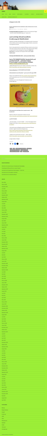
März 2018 (4, 321)
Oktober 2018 (4, 310)
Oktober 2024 (4, 197)
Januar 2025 (4, 192)
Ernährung (22, 26)
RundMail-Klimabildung (14, 151)
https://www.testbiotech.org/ (18, 63)
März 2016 (4, 359)
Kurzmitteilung (13, 29)
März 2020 (4, 278)
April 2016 (4, 357)
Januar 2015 (4, 389)
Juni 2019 (3, 293)
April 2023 (4, 220)
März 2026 (4, 182)
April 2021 (4, 257)
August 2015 (4, 374)
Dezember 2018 (5, 306)
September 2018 (5, 312)
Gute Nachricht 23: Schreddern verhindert (9, 172)
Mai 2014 (3, 395)
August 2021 (4, 250)
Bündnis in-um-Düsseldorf (20, 148)
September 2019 (5, 289)
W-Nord (32, 14)
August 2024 (4, 201)
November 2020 (5, 265)
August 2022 (4, 227)
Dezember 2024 (5, 195)
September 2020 (5, 269)
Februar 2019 (4, 301)
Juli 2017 (3, 333)
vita (6, 14)
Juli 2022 (3, 229)
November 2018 (5, 308)
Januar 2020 (4, 282)
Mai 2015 (3, 380)
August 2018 (4, 314)
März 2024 (4, 207)
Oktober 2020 (4, 267)
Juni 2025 (3, 188)
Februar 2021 (4, 259)
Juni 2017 (3, 336)
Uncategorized (4, 429)
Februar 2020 (4, 280)
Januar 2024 (4, 212)
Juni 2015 (3, 378)
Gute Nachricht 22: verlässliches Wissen (9, 174)
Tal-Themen (26, 14)
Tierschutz (11, 27)
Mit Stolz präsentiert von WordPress (7, 434)
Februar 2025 (4, 190)
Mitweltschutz (31, 26)
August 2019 (4, 291)
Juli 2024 (3, 203)
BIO (13, 148)
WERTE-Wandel (19, 14)
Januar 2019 (4, 303)
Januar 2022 (4, 239)
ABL (11, 148)
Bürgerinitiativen (16, 26)
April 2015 (4, 382)
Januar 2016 (4, 363)
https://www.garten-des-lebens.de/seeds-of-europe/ (20, 67)
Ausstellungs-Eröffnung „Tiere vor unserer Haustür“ (11, 168)
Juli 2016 (3, 350)
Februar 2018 (4, 323)
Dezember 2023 (5, 214)
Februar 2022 (4, 237)
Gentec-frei (29, 148)
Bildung (11, 26)
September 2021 (5, 248)
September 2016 (5, 346)
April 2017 (4, 338)
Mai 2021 (3, 254)
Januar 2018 (4, 325)
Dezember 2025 (5, 186)
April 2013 (4, 400)
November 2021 (5, 244)
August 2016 (4, 348)
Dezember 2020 (5, 263)
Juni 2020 (3, 271)
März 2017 (4, 340)
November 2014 (5, 393)
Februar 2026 (4, 184)
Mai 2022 (3, 233)
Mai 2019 (3, 295)
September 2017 (5, 331)
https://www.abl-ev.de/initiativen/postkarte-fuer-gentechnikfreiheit (23, 116)
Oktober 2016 (4, 344)
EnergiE (3, 412)
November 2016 (5, 342)
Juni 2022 (3, 231)
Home (3, 14)
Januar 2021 (4, 261)
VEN (21, 151)
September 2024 (5, 199)
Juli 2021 (3, 252)
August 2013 (4, 397)
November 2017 (5, 327)
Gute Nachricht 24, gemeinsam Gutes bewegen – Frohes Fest (13, 170)
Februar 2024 (4, 210)
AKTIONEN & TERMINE (39, 14)
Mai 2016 (3, 355)
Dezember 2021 (5, 242)
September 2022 (5, 225)
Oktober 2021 (4, 246)
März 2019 (4, 299)
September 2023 (5, 216)
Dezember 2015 (5, 365)
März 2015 (4, 385)
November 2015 (5, 368)
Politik (13, 14)
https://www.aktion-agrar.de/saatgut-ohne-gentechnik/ (20, 135)
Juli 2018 (3, 316)
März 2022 (4, 235)
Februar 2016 (4, 361)
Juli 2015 (3, 376)
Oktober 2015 (4, 370)
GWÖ (3, 416)
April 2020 (4, 276)
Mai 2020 (3, 274)
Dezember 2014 (5, 391)
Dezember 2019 (5, 284)
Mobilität (3, 422)
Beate (26, 29)
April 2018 (4, 318)
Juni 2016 (3, 353)
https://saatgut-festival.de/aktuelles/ (28, 75)
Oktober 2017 (4, 329)
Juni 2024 (3, 205)
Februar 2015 (4, 387)
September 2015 (5, 372)
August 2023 (4, 218)
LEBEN (3, 11)
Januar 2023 (4, 222)
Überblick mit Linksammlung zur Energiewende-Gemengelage (13, 166)
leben (26, 26)
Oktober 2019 (4, 286)
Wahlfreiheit (26, 151)
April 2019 (4, 297)
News (10, 14)
